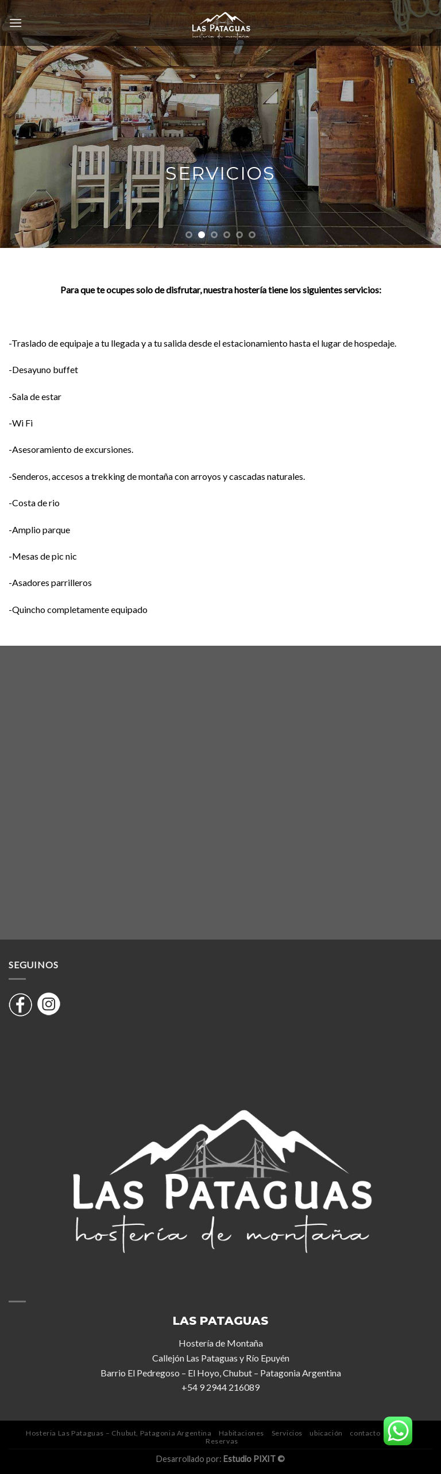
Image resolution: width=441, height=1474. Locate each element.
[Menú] (15, 23)
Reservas (222, 1441)
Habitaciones (241, 1433)
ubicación (326, 1433)
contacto (365, 1433)
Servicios (287, 1433)
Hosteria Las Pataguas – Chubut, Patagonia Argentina (118, 1433)
